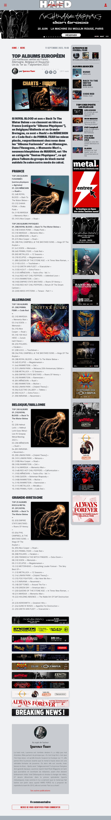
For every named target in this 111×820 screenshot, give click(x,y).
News (22, 47)
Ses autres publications (40, 790)
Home (14, 47)
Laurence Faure (29, 71)
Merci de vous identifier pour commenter (40, 807)
